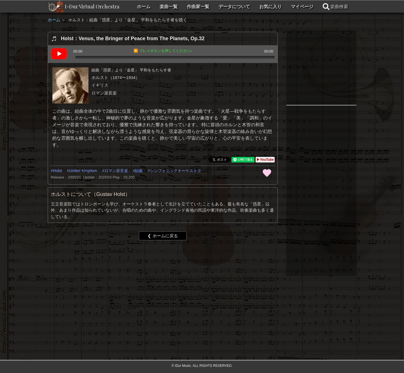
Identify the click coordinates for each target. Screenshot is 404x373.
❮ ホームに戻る (163, 235)
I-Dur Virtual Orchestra (92, 6)
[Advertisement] (163, 288)
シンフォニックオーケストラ (175, 170)
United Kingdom (83, 170)
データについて (234, 6)
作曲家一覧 (198, 6)
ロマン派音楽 (116, 170)
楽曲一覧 (169, 6)
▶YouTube (265, 160)
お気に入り (270, 6)
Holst (57, 170)
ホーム (143, 6)
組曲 (139, 170)
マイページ (302, 6)
